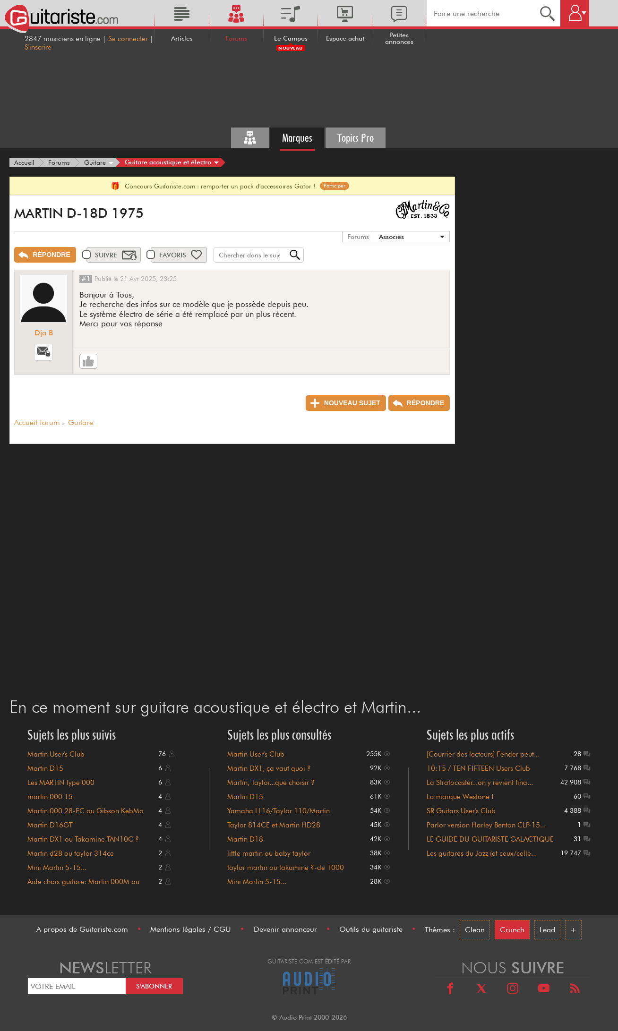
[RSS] (575, 990)
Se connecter (128, 38)
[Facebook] (450, 990)
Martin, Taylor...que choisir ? (271, 782)
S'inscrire (38, 47)
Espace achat (345, 38)
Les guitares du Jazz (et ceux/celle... (482, 853)
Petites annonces (399, 38)
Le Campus (291, 38)
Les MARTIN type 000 (60, 782)
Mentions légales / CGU (190, 929)
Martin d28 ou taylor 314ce (70, 853)
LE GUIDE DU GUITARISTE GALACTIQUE (490, 839)
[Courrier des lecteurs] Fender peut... (483, 754)
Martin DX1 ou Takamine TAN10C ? (83, 839)
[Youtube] (543, 990)
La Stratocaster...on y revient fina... (480, 782)
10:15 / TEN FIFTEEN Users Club (478, 768)
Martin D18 (245, 839)
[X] (481, 990)
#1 (85, 278)
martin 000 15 (50, 796)
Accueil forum (37, 422)
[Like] (88, 361)
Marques (297, 138)
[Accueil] (24, 162)
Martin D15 (45, 768)
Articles (182, 38)
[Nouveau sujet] (346, 403)
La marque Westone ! (460, 796)
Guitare (80, 422)
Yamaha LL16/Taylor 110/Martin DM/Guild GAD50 (278, 815)
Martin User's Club (56, 754)
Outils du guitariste (371, 929)
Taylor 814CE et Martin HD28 (273, 825)
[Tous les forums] (250, 138)
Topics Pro (355, 138)
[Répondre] (45, 255)
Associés (391, 236)
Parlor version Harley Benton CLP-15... (486, 825)
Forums (236, 38)
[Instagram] (512, 990)
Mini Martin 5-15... (56, 867)
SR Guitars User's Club (461, 811)
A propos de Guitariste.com (82, 929)
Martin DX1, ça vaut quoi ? (269, 768)
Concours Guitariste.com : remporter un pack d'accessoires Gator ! (230, 185)
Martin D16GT (50, 825)
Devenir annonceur (285, 929)
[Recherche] (547, 13)
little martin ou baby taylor (268, 853)
